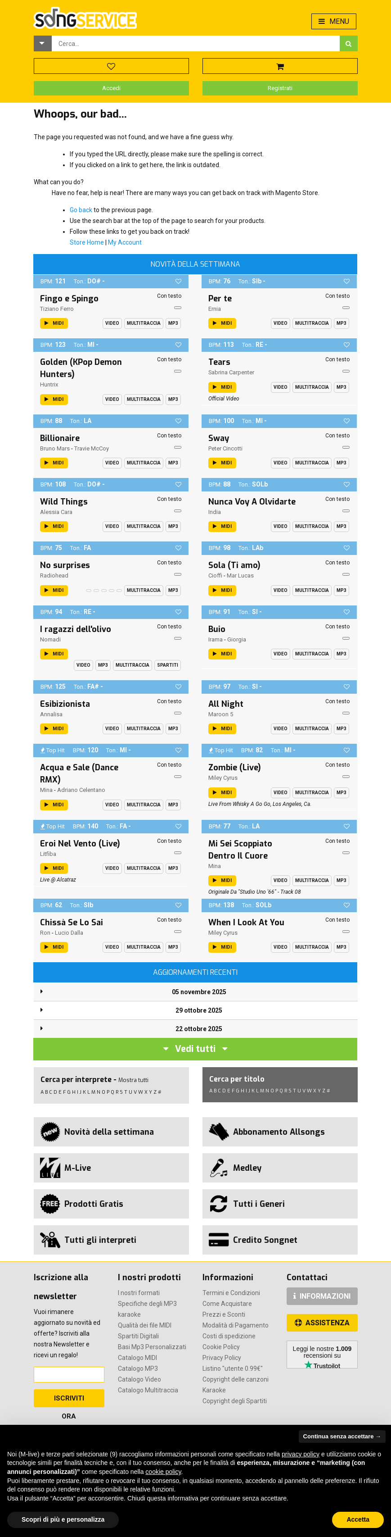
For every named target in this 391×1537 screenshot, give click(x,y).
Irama (215, 639)
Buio (216, 629)
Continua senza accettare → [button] (342, 1436)
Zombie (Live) (234, 767)
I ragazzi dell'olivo (75, 629)
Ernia (214, 308)
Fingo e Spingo (69, 298)
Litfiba (48, 853)
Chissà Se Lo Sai (71, 922)
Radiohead (54, 575)
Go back (81, 210)
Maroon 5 (220, 714)
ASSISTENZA (322, 1323)
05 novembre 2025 (199, 992)
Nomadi (50, 639)
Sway (218, 438)
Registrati (280, 88)
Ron (45, 932)
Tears (219, 362)
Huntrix (49, 384)
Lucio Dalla (69, 932)
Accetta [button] (357, 1519)
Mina (46, 790)
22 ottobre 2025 (198, 1028)
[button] (43, 43)
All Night (225, 704)
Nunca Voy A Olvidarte (252, 501)
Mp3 (173, 323)
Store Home (87, 242)
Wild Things (64, 501)
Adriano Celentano (81, 790)
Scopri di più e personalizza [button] (63, 1519)
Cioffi (215, 575)
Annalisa (51, 714)
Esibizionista (65, 704)
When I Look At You (246, 922)
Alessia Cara (56, 512)
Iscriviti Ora (69, 1400)
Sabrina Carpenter (231, 372)
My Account (125, 242)
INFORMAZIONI (322, 1296)
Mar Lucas (240, 575)
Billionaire (60, 438)
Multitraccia (144, 323)
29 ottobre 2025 (198, 1010)
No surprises (65, 565)
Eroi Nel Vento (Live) (80, 843)
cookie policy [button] (163, 1471)
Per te (220, 298)
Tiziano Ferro (57, 308)
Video (112, 323)
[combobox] (196, 43)
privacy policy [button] (300, 1454)
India (214, 512)
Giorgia (236, 639)
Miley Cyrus (223, 777)
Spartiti (167, 665)
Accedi (111, 88)
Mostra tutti (133, 1080)
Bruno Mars (55, 448)
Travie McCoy (91, 448)
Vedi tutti (195, 1049)
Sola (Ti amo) (234, 565)
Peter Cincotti (225, 448)
